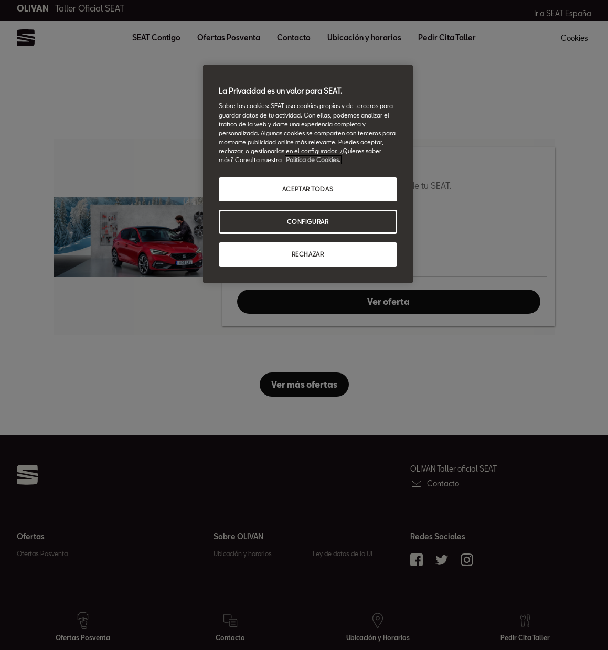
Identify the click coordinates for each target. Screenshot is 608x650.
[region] (308, 174)
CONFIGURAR (308, 221)
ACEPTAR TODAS (307, 189)
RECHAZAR (308, 254)
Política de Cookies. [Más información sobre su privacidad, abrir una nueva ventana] (313, 159)
